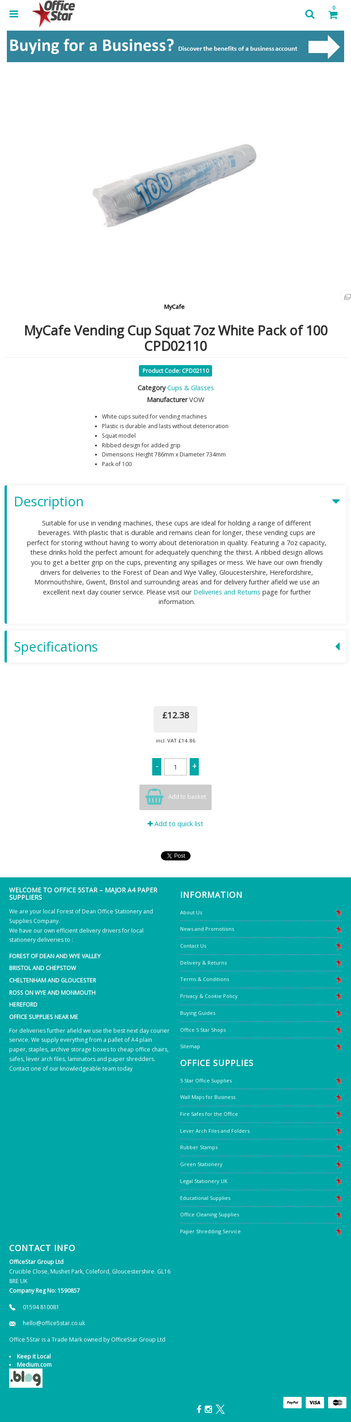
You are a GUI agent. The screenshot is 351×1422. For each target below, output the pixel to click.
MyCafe (174, 306)
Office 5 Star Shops (203, 1029)
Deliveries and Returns (227, 592)
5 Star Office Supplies (206, 1080)
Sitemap (190, 1046)
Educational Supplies (205, 1197)
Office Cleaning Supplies (209, 1214)
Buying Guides (197, 1012)
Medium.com (34, 1365)
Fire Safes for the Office (209, 1113)
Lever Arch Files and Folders (215, 1130)
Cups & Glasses (190, 387)
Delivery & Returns (203, 962)
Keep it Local (34, 1356)
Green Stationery (201, 1164)
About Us (191, 912)
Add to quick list (175, 823)
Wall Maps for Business (207, 1096)
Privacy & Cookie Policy (209, 995)
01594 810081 (41, 1307)
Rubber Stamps (199, 1147)
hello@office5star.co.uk (54, 1323)
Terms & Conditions (204, 979)
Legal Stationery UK (204, 1181)
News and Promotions (207, 928)
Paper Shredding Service (210, 1231)
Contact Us (193, 945)
